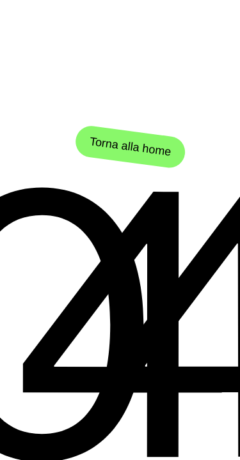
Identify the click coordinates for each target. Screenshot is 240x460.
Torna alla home (130, 147)
